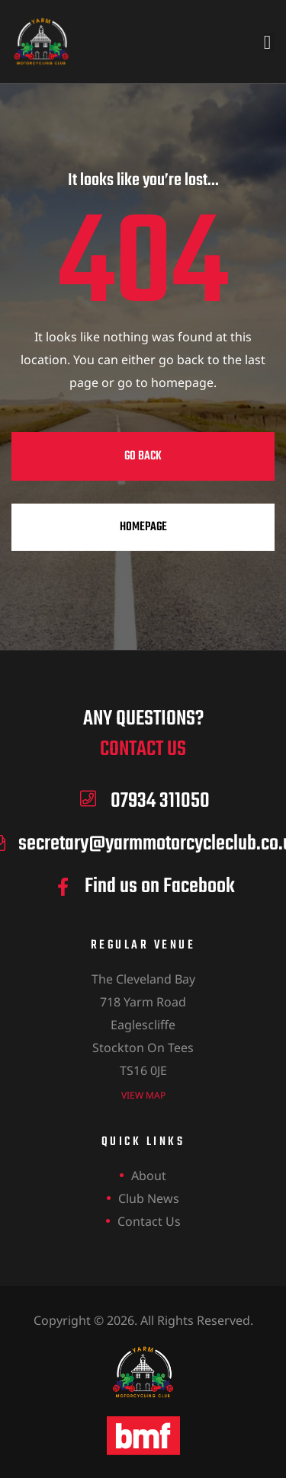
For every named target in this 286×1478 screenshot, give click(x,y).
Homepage (143, 527)
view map (143, 1095)
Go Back (143, 456)
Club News (148, 1198)
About (148, 1175)
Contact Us (149, 1221)
